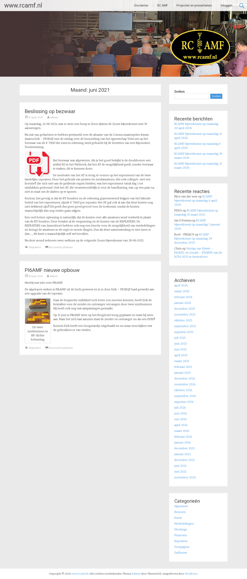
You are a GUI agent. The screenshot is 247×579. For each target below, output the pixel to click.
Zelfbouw (180, 552)
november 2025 (184, 314)
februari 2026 (183, 297)
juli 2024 (180, 407)
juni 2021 (180, 465)
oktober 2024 (183, 390)
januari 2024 (182, 442)
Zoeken (179, 91)
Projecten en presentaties (194, 5)
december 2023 (184, 448)
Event (178, 517)
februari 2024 (183, 436)
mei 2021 (180, 471)
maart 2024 (181, 431)
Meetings (180, 529)
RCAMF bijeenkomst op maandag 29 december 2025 (193, 238)
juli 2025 (180, 337)
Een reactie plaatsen (61, 247)
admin (54, 117)
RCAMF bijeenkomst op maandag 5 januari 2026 (197, 224)
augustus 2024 (184, 401)
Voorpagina (181, 547)
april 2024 (181, 425)
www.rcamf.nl (23, 5)
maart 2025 (181, 361)
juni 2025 (180, 343)
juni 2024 (180, 413)
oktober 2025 (183, 320)
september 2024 (185, 396)
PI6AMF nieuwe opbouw (52, 270)
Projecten (180, 535)
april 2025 (180, 355)
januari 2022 (182, 454)
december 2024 (184, 378)
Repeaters (35, 247)
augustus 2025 (183, 332)
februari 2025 (183, 367)
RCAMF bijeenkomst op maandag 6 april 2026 (195, 200)
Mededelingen (184, 523)
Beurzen (180, 512)
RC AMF (162, 5)
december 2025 (184, 308)
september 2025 (185, 326)
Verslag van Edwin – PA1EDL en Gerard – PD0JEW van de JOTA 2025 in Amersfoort (198, 252)
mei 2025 (180, 349)
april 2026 (181, 285)
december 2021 (184, 460)
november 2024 (185, 384)
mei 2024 (180, 419)
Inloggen (226, 5)
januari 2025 (182, 372)
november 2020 (185, 477)
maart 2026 (181, 291)
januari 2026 (182, 303)
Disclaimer (141, 5)
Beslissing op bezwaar (50, 111)
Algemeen (181, 506)
